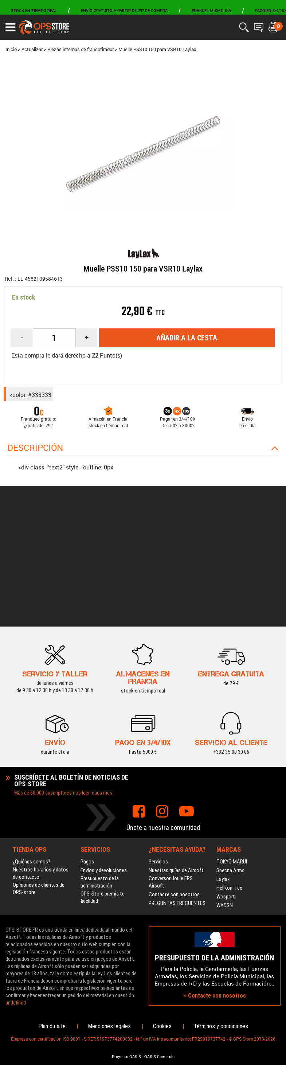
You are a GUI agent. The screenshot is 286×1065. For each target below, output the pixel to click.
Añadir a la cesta (186, 337)
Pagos (87, 752)
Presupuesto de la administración (100, 773)
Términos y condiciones (221, 1026)
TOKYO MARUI (231, 752)
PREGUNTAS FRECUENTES (177, 794)
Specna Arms (230, 761)
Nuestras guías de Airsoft (176, 761)
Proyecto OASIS (126, 1056)
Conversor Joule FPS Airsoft (171, 773)
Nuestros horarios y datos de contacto (40, 764)
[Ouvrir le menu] (10, 27)
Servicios (158, 752)
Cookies (162, 1026)
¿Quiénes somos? (31, 752)
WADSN (224, 796)
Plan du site (52, 1026)
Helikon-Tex (229, 778)
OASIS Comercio (159, 1056)
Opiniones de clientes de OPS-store (38, 779)
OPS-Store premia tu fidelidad (103, 788)
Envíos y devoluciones (104, 761)
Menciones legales (109, 1026)
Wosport (225, 787)
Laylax (223, 769)
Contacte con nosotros (174, 785)
